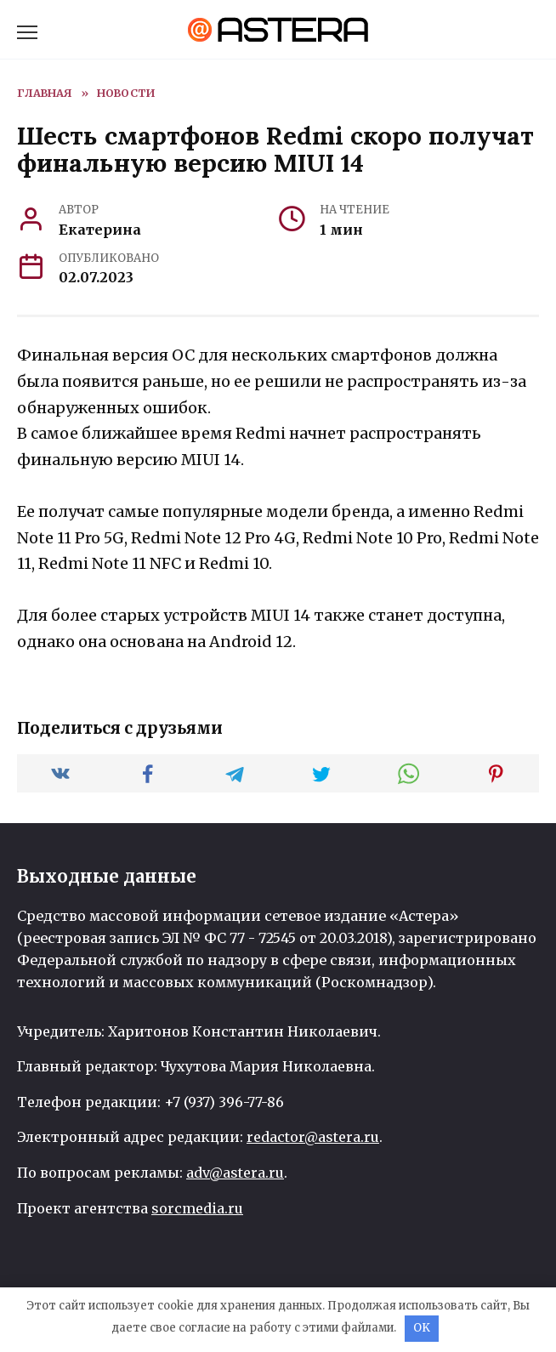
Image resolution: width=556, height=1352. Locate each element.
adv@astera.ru (235, 1172)
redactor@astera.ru (313, 1136)
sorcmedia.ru (197, 1208)
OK (421, 1328)
